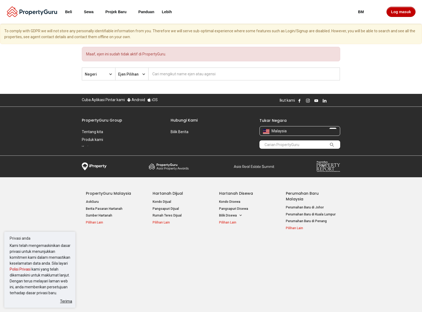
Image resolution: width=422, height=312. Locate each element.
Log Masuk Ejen (297, 254)
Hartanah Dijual (168, 193)
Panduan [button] (146, 12)
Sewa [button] (92, 12)
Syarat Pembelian (206, 299)
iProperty (94, 166)
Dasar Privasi (174, 299)
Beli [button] (72, 12)
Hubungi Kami (184, 120)
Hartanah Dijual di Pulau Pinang (109, 261)
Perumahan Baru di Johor (305, 207)
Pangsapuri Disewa (233, 209)
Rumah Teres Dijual (167, 215)
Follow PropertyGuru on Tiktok (338, 100)
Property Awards (169, 166)
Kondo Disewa (229, 202)
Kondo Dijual (162, 202)
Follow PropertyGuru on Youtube (316, 100)
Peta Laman (295, 274)
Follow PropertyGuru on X (332, 100)
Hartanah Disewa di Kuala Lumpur (178, 254)
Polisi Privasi (20, 269)
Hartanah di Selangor (235, 261)
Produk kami (92, 139)
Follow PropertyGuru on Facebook (299, 100)
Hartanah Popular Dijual (109, 246)
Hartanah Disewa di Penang (173, 261)
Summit (254, 166)
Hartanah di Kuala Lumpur (238, 254)
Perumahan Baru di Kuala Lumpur (311, 214)
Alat (290, 246)
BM (364, 12)
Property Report (328, 166)
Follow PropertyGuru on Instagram (308, 100)
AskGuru (92, 202)
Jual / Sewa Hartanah (302, 261)
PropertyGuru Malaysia (108, 193)
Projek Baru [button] (119, 12)
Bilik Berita (179, 132)
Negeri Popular (233, 246)
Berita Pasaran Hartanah (104, 209)
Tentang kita (92, 132)
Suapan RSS (295, 268)
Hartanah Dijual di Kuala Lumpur (109, 254)
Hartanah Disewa (236, 193)
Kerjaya (88, 147)
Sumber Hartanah (99, 215)
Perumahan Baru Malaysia (302, 196)
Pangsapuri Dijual (166, 209)
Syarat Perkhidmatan (139, 299)
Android (136, 100)
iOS (152, 100)
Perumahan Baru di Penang (306, 221)
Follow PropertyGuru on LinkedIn (324, 100)
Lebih (170, 12)
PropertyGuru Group (102, 120)
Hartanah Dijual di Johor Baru (107, 268)
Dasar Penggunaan (98, 299)
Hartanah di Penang (234, 268)
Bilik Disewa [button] (230, 215)
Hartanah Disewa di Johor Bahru (177, 268)
